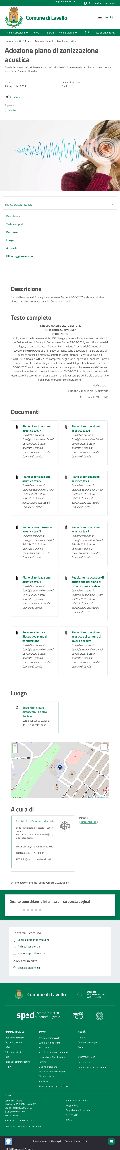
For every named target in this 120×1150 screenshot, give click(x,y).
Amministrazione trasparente (92, 1067)
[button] (99, 3)
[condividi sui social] (12, 97)
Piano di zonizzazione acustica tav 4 (86, 478)
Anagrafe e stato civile (49, 1038)
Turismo (42, 1062)
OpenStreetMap (102, 797)
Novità (17, 41)
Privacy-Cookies (40, 1141)
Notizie (81, 1037)
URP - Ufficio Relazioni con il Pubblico (23, 1126)
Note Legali (56, 1141)
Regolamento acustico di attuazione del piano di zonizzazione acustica (88, 581)
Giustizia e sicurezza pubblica (53, 1071)
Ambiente (43, 1081)
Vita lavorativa (45, 1047)
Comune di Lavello (46, 17)
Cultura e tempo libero (49, 1042)
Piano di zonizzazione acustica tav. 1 (36, 579)
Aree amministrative (15, 1037)
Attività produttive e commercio (54, 1052)
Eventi (81, 1047)
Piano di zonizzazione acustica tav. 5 (36, 478)
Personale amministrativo (17, 1061)
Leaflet (90, 797)
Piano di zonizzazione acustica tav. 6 (86, 428)
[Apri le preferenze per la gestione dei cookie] (8, 1141)
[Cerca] (111, 17)
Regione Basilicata (65, 1)
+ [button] (15, 746)
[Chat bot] (111, 1141)
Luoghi (8, 1066)
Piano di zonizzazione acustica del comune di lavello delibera (86, 636)
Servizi (42, 1032)
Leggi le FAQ (72, 1105)
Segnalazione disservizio (78, 1110)
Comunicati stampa (87, 1042)
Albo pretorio (84, 1062)
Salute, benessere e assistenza (53, 1086)
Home (8, 41)
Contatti (9, 1095)
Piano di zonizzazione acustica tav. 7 (36, 428)
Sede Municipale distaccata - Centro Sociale (34, 712)
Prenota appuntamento (77, 1100)
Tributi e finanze (46, 1076)
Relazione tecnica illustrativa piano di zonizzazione (34, 636)
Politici (8, 1057)
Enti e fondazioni (13, 1052)
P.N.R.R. (70, 1119)
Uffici (7, 1047)
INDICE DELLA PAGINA (18, 205)
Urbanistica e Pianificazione (52, 1057)
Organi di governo (13, 1042)
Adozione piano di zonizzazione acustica (55, 41)
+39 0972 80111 (12, 1115)
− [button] (15, 750)
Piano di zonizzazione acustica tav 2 (86, 529)
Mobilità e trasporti (48, 1067)
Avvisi (28, 41)
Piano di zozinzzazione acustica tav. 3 (37, 529)
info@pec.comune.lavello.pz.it (19, 1120)
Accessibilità (72, 1115)
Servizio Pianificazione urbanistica (35, 821)
